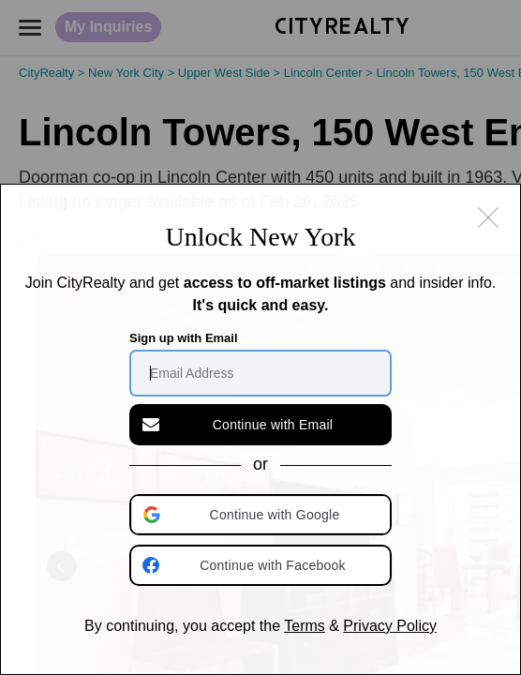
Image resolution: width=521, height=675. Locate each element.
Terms (304, 626)
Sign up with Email (183, 338)
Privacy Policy (390, 626)
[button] (262, 514)
